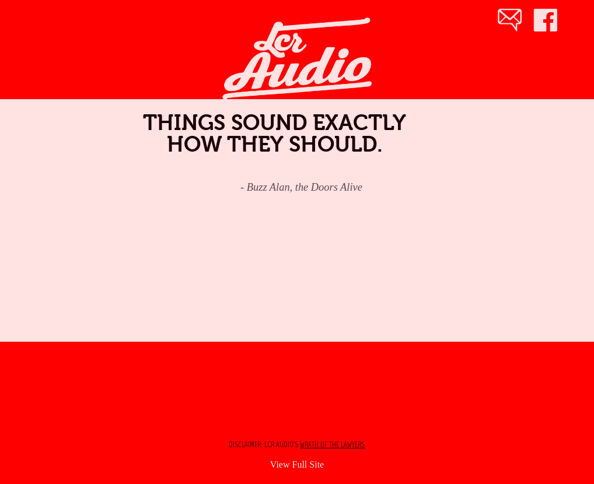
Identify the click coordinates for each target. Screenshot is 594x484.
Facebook (550, 22)
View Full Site (297, 464)
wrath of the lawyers (332, 444)
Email (509, 22)
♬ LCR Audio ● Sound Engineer (280, 29)
